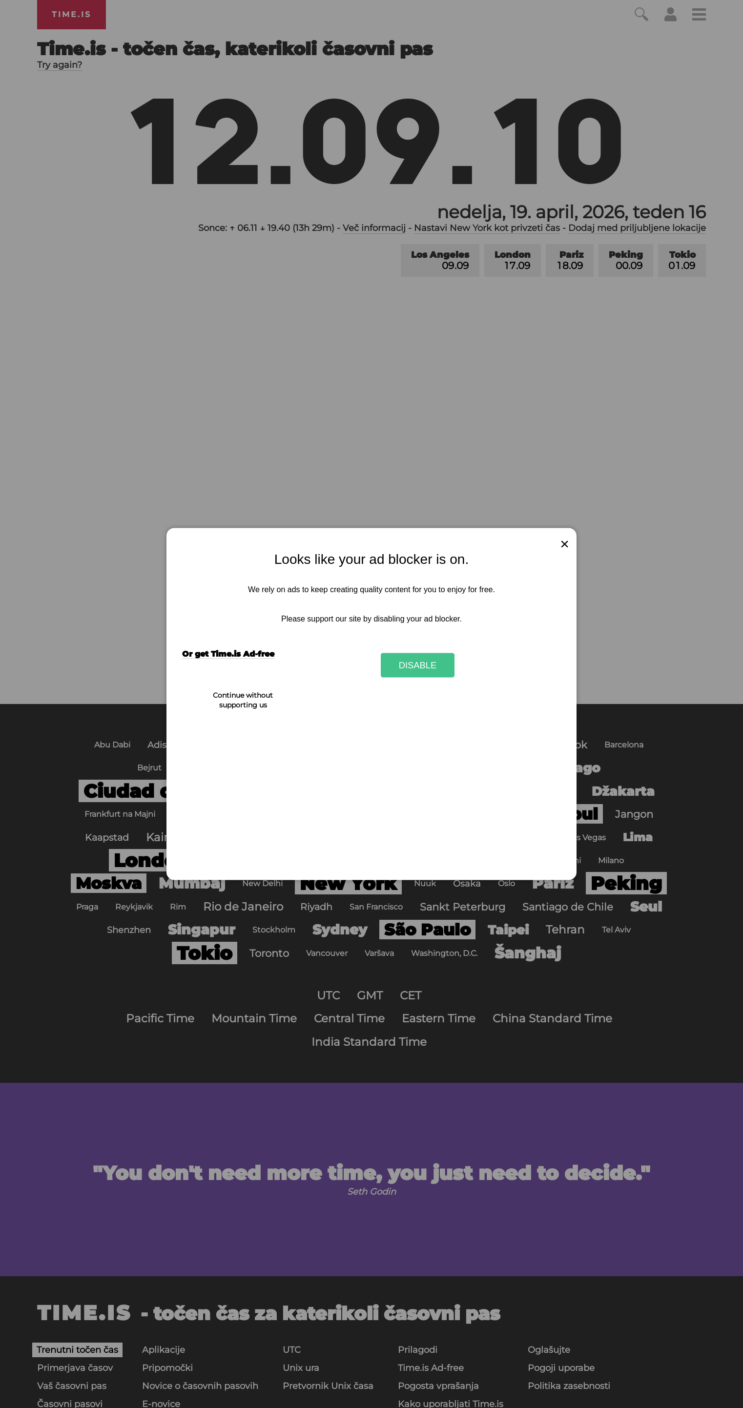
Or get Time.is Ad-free (228, 654)
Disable (418, 665)
